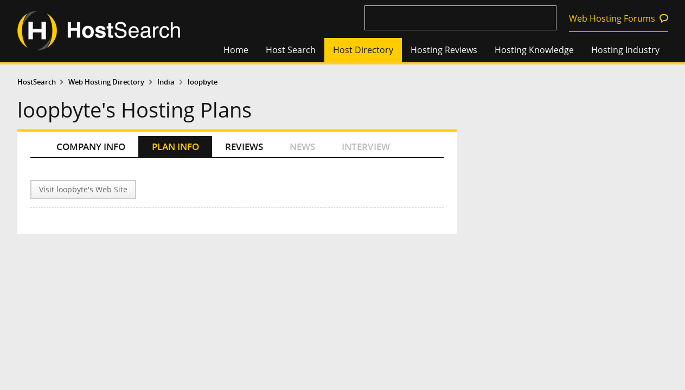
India (166, 82)
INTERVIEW (366, 146)
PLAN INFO (175, 146)
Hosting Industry (625, 50)
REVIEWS (244, 146)
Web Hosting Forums (612, 18)
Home (235, 50)
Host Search (291, 50)
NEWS (302, 146)
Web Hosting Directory (106, 82)
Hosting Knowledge (534, 50)
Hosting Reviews (444, 50)
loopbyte (202, 82)
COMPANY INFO (90, 146)
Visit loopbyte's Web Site (83, 189)
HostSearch (36, 82)
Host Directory (363, 50)
